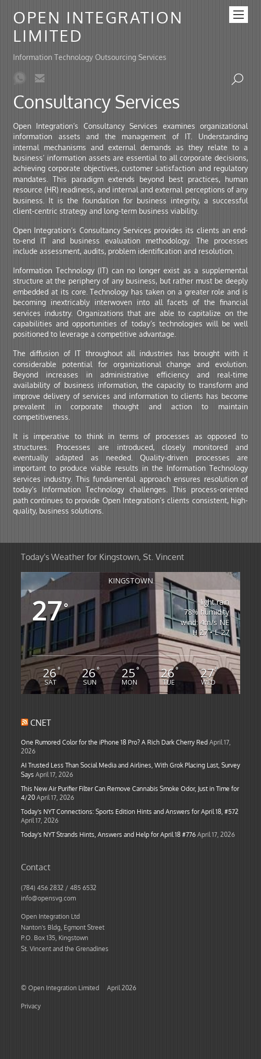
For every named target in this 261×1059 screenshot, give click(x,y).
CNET (40, 722)
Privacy (31, 1006)
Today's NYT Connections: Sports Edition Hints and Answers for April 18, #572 (130, 811)
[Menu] (238, 14)
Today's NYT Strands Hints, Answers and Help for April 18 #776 (108, 834)
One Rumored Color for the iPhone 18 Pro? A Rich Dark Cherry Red (114, 742)
